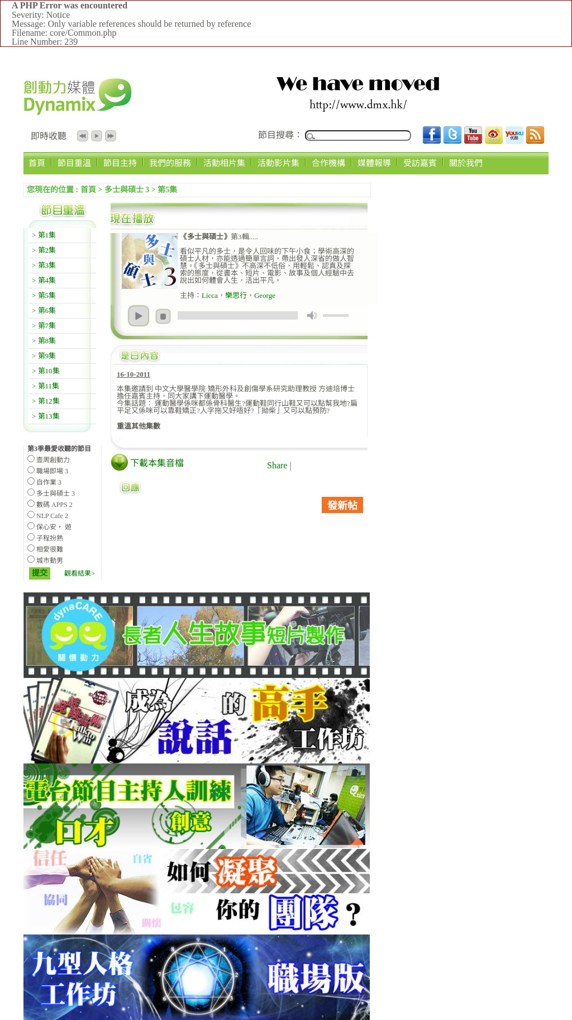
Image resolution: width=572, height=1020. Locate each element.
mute (312, 315)
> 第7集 (44, 325)
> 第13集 (46, 416)
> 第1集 (44, 235)
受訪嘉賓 (420, 163)
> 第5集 (44, 295)
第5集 (167, 190)
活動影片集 (278, 163)
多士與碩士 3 (127, 190)
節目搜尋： (280, 135)
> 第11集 (45, 386)
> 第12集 (46, 401)
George (264, 295)
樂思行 (236, 295)
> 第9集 (44, 356)
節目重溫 (74, 163)
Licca (210, 295)
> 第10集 (46, 371)
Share (277, 465)
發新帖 (342, 505)
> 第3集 (44, 265)
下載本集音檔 (157, 463)
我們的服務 (170, 163)
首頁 (36, 163)
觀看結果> (79, 573)
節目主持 (120, 163)
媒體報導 (374, 163)
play (138, 316)
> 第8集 (44, 340)
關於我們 (466, 163)
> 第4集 (44, 280)
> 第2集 (44, 250)
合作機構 (328, 163)
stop (163, 316)
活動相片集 (224, 163)
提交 (39, 573)
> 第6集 (44, 310)
